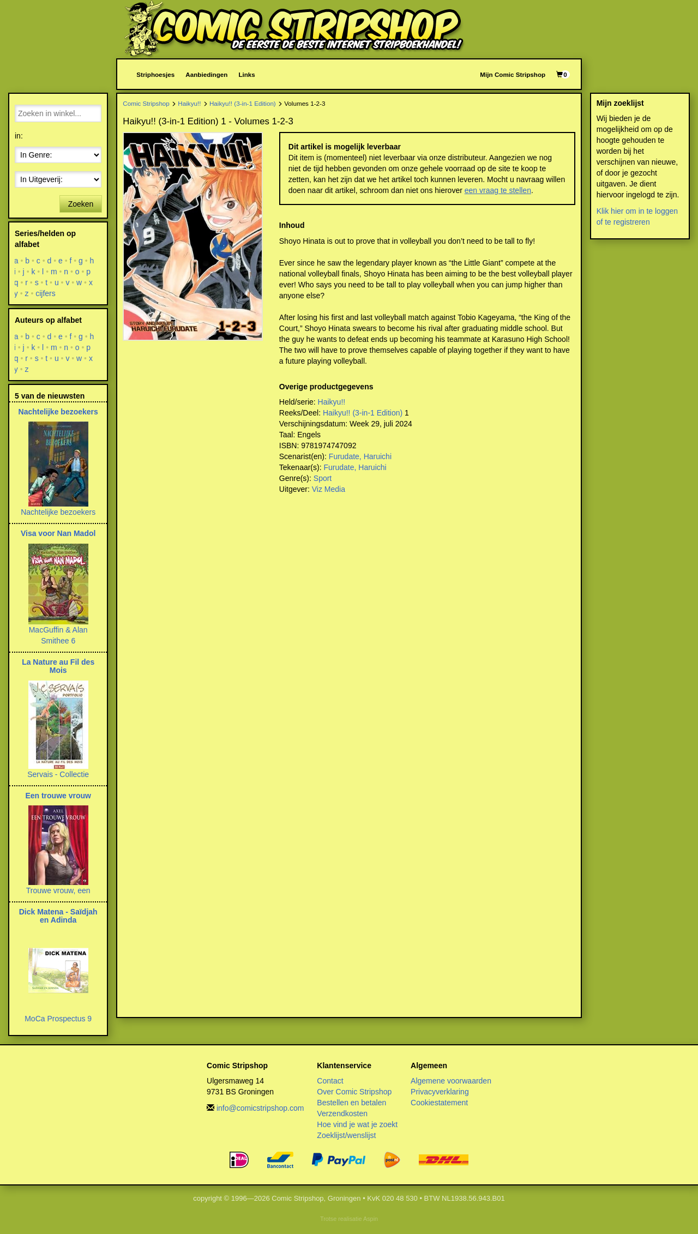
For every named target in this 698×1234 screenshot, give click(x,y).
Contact (330, 1080)
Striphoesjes (155, 74)
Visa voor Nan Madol (58, 533)
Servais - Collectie (58, 774)
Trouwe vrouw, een (58, 890)
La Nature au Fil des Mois (58, 666)
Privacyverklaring (440, 1091)
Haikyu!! (189, 103)
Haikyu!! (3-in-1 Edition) (242, 103)
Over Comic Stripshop (354, 1091)
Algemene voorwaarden (451, 1080)
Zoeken (81, 204)
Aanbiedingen (206, 74)
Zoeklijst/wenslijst (346, 1135)
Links (246, 74)
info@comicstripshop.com (260, 1108)
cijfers (45, 293)
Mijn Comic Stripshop (512, 74)
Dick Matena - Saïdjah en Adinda (58, 915)
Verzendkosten (342, 1113)
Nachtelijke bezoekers (58, 411)
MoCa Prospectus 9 (58, 1018)
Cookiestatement (439, 1102)
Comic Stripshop (146, 103)
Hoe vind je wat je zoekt (357, 1124)
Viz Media (328, 489)
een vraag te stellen (498, 190)
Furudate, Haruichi (360, 456)
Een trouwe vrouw (58, 795)
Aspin (370, 1218)
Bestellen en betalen (351, 1102)
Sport (323, 478)
